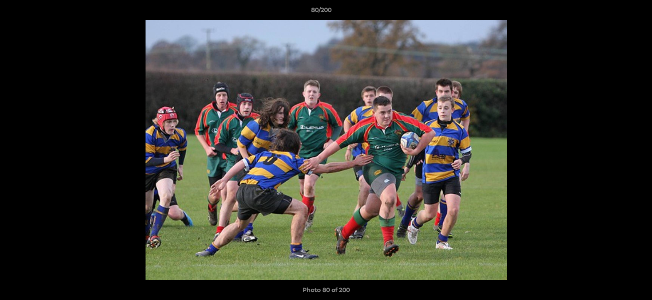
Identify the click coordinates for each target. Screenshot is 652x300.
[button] (617, 12)
